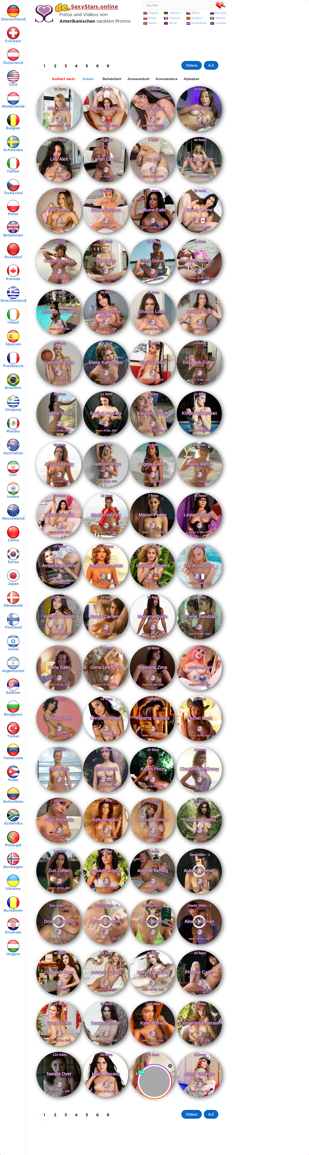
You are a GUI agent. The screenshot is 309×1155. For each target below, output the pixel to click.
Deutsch (174, 13)
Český (195, 13)
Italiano (221, 18)
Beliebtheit (112, 79)
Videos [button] (191, 65)
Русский (220, 13)
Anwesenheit (138, 79)
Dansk (152, 23)
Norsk (173, 23)
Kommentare (166, 79)
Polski (152, 18)
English (153, 13)
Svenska (220, 23)
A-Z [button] (211, 65)
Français (174, 18)
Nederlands (199, 23)
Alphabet (191, 79)
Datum (88, 79)
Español (196, 18)
